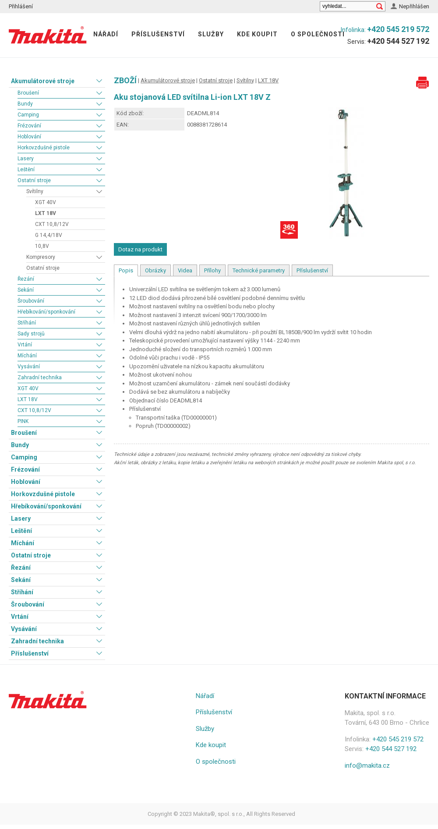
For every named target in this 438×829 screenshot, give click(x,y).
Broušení (28, 93)
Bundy (25, 104)
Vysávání (29, 366)
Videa (185, 270)
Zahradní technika (40, 377)
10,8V (42, 246)
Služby (211, 34)
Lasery (26, 158)
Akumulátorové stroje (42, 81)
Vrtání (25, 345)
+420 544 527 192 (398, 41)
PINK (23, 421)
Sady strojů (31, 334)
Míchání (27, 356)
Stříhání (27, 323)
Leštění (26, 169)
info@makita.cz (367, 765)
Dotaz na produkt (140, 249)
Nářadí (105, 34)
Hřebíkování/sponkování (46, 312)
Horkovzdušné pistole (44, 148)
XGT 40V (45, 202)
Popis (126, 270)
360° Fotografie (289, 230)
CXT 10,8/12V (52, 224)
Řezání (26, 279)
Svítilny (34, 191)
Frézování (29, 126)
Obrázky (155, 270)
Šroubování (31, 301)
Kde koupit (257, 34)
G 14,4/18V (48, 235)
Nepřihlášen (414, 6)
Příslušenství (158, 34)
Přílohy (212, 270)
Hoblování (29, 137)
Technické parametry (259, 270)
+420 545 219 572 (398, 29)
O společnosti (318, 34)
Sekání (26, 290)
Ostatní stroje (34, 180)
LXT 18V (45, 213)
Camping (28, 115)
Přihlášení (21, 6)
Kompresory (40, 257)
